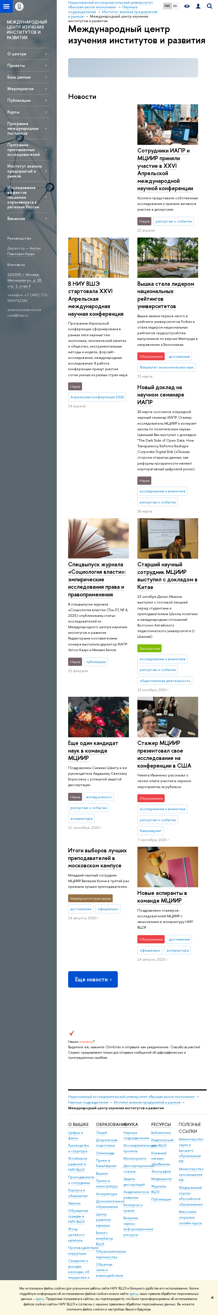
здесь (133, 1293)
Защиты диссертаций (134, 1078)
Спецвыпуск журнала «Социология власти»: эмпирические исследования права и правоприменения (97, 444)
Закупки (74, 1100)
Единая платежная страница (77, 1247)
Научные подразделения (88, 999)
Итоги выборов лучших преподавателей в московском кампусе (97, 691)
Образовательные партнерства (111, 1151)
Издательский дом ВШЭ (162, 1039)
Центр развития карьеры (103, 1116)
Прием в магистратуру (107, 1080)
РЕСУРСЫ (161, 1021)
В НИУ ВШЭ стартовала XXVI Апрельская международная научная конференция (165, 165)
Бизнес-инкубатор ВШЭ (104, 1135)
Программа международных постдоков (23, 128)
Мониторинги (134, 1055)
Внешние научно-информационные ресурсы (138, 1123)
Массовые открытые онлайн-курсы (190, 1114)
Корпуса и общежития (77, 1090)
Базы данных (19, 77)
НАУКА (130, 1021)
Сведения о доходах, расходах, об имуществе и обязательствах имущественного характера (82, 1174)
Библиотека (161, 1029)
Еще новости (94, 876)
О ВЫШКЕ (78, 1021)
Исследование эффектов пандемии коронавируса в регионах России (23, 197)
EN (175, 6)
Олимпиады (105, 1049)
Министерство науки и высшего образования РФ (191, 1047)
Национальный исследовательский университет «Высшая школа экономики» (131, 993)
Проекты (16, 65)
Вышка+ (102, 1070)
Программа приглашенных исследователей (23, 149)
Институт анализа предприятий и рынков (24, 170)
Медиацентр (161, 1075)
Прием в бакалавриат (106, 1060)
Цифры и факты (75, 1032)
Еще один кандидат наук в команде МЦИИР (93, 596)
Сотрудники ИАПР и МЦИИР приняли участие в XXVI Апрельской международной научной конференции (96, 169)
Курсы (13, 112)
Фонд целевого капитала (76, 1131)
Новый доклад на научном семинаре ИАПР (160, 290)
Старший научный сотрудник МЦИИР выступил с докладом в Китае (167, 472)
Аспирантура (106, 1090)
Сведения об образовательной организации (82, 1204)
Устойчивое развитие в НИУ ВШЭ (77, 1061)
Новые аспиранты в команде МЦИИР (162, 793)
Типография (161, 1068)
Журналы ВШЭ (158, 1086)
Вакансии (16, 218)
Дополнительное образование (110, 1101)
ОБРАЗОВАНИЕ (111, 1021)
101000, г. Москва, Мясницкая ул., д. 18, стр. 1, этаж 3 (24, 280)
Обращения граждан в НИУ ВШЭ (78, 1113)
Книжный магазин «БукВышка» (160, 1055)
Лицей (101, 1029)
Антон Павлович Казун (24, 251)
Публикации (19, 100)
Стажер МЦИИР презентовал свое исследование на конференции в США (164, 651)
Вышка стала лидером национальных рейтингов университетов (96, 295)
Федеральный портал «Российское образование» (191, 1093)
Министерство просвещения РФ (191, 1071)
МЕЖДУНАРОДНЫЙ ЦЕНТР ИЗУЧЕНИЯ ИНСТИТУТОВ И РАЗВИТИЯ (27, 29)
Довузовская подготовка (107, 1039)
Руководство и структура (78, 1045)
